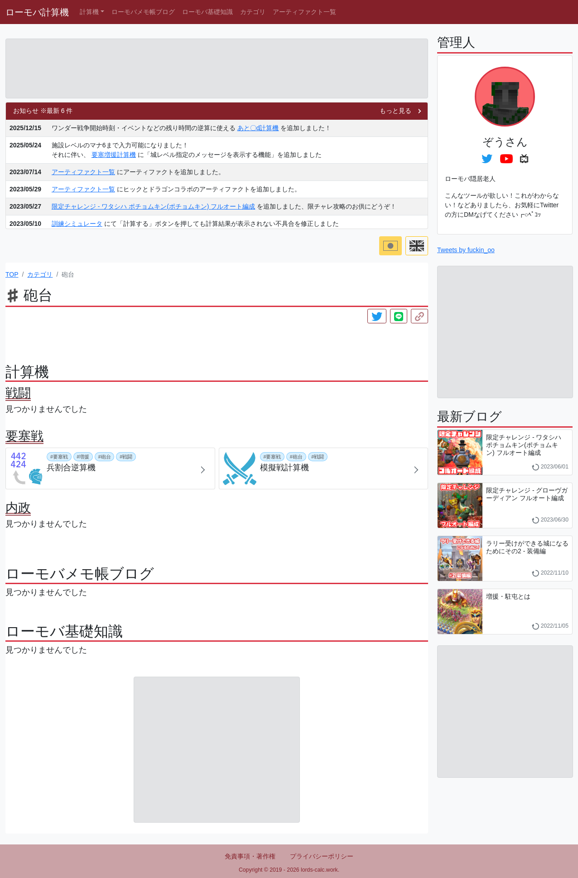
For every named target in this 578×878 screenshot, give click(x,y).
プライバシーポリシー (321, 856)
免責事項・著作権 (250, 856)
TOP (12, 274)
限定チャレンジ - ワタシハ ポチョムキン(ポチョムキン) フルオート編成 (153, 206)
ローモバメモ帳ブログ (143, 11)
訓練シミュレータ (77, 223)
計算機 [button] (89, 11)
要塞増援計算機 (114, 154)
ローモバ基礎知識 (207, 11)
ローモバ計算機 (37, 12)
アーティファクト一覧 (304, 11)
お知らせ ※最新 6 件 (42, 110)
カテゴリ (252, 11)
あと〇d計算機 (258, 128)
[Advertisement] (217, 68)
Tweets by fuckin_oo (466, 250)
